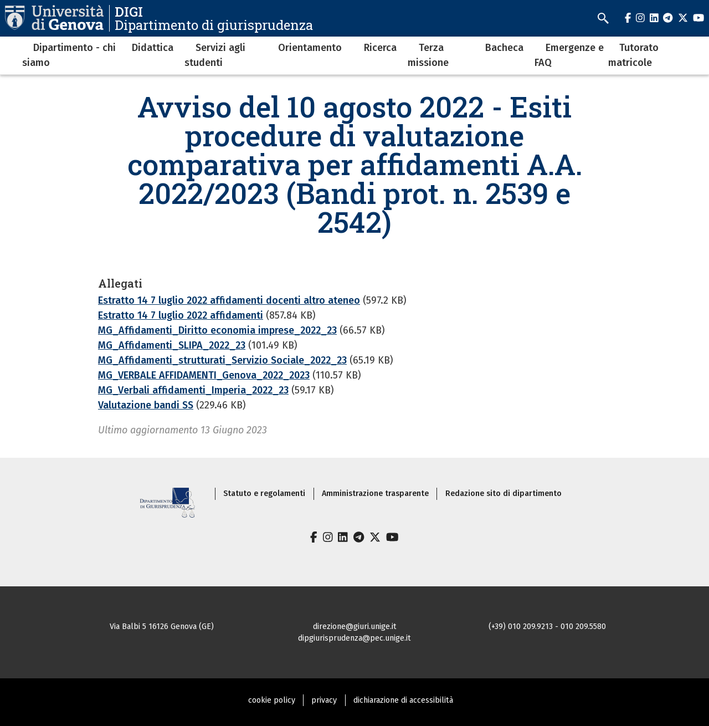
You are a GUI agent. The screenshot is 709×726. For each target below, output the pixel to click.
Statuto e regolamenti (264, 493)
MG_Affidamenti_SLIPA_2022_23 (171, 345)
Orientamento (310, 48)
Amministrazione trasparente (375, 493)
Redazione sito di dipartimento (503, 493)
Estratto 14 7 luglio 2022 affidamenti (180, 315)
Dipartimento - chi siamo (69, 55)
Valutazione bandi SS (145, 405)
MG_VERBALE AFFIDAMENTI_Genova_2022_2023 (204, 375)
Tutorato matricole (633, 55)
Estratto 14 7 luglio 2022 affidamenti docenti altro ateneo (229, 300)
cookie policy (271, 700)
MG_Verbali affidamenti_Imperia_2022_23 (193, 390)
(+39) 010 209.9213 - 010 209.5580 (547, 626)
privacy (324, 700)
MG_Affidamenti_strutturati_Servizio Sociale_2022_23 (222, 360)
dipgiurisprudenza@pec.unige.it (354, 638)
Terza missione (428, 55)
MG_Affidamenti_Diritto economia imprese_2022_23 (217, 330)
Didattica (152, 48)
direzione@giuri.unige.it (355, 626)
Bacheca (504, 48)
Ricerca (380, 48)
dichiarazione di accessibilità (403, 700)
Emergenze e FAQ (569, 55)
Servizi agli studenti (214, 55)
